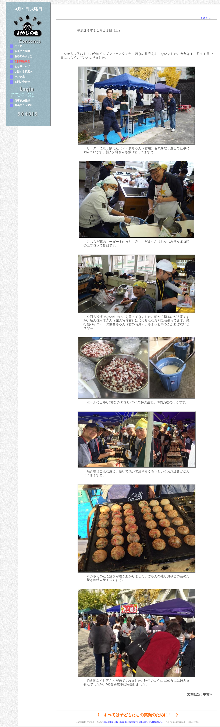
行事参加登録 (22, 100)
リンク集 (20, 76)
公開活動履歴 (22, 61)
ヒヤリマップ (22, 66)
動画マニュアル (23, 105)
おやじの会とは (23, 56)
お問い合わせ (22, 81)
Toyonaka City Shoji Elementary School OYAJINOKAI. (132, 721)
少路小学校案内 (23, 71)
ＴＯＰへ (205, 18)
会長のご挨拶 (22, 51)
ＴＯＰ (18, 46)
